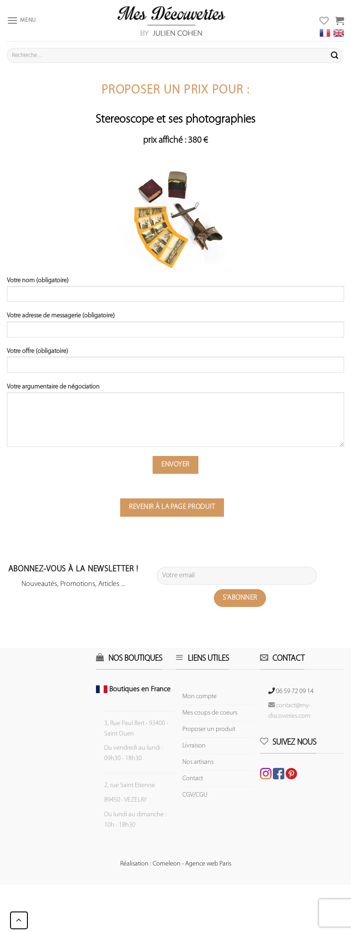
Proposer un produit (208, 729)
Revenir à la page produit (172, 507)
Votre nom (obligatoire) (175, 292)
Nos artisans (197, 762)
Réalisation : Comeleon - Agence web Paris (175, 863)
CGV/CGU (194, 795)
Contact (192, 778)
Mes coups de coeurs (209, 713)
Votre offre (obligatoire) (175, 363)
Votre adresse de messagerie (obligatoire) (175, 327)
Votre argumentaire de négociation (175, 418)
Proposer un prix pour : (175, 90)
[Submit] (334, 55)
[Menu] (21, 20)
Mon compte (199, 696)
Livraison (194, 745)
